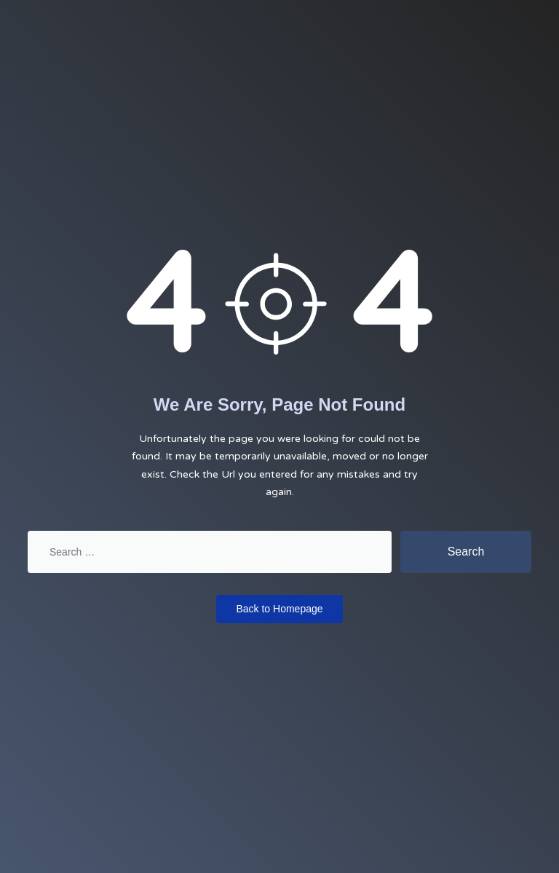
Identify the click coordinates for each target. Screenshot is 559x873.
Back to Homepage (279, 609)
